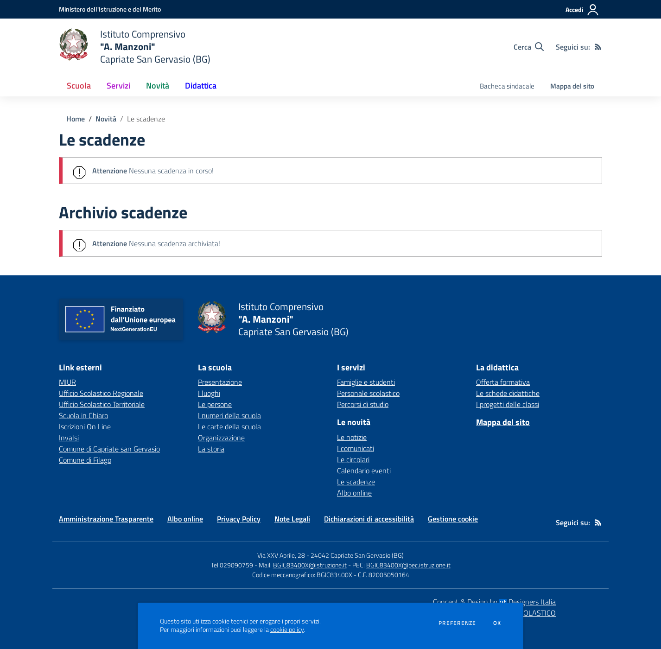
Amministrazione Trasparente (106, 518)
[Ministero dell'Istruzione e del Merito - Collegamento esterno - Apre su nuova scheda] (110, 9)
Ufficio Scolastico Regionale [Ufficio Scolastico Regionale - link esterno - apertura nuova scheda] (101, 393)
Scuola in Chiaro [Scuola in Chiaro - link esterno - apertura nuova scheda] (83, 415)
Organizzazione (221, 437)
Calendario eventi (364, 470)
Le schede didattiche (508, 393)
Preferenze (457, 623)
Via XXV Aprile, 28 (281, 555)
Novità (105, 118)
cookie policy (287, 629)
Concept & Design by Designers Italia (494, 601)
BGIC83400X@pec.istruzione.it (408, 565)
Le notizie (352, 437)
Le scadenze (146, 118)
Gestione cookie (453, 518)
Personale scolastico (368, 393)
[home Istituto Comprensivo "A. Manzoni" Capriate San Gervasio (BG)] (134, 46)
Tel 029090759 (232, 565)
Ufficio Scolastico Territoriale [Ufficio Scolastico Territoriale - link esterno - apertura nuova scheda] (102, 404)
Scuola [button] (79, 85)
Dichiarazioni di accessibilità (369, 518)
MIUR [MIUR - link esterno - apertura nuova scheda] (67, 382)
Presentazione (220, 382)
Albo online (354, 492)
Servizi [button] (118, 85)
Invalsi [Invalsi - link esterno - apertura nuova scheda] (69, 437)
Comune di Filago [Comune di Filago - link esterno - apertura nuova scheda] (85, 459)
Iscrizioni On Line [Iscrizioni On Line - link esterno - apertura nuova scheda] (85, 426)
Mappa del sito (572, 86)
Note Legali (292, 518)
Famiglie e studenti (366, 382)
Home (75, 118)
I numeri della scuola (229, 415)
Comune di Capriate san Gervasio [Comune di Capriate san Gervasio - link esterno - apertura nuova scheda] (109, 448)
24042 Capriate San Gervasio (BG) (357, 555)
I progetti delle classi (507, 404)
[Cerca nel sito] (529, 47)
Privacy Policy (239, 518)
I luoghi (209, 393)
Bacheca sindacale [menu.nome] (507, 86)
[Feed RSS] (598, 47)
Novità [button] (157, 85)
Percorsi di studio (362, 404)
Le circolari (353, 459)
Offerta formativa (503, 382)
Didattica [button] (200, 85)
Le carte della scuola (229, 426)
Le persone (215, 404)
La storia (211, 448)
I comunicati (355, 448)
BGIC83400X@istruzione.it (310, 565)
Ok (497, 623)
